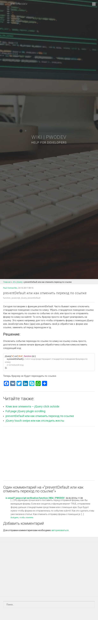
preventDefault (34, 298)
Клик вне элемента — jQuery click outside (32, 406)
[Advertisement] (49, 453)
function (6, 298)
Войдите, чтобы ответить (22, 517)
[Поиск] (49, 604)
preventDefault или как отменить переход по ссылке (40, 416)
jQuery (24, 298)
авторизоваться (60, 530)
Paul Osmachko (10, 288)
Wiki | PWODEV (49, 139)
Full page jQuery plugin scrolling (25, 411)
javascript (15, 298)
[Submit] (90, 605)
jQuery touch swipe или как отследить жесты (35, 420)
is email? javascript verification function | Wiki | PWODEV (35, 498)
